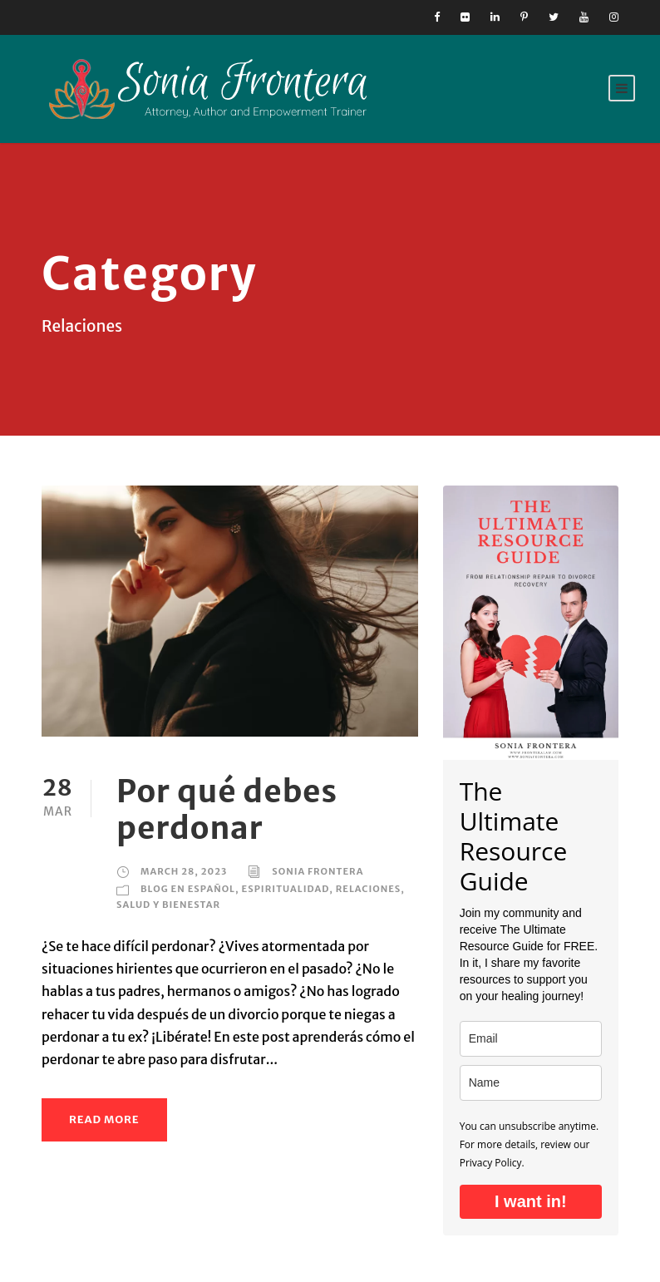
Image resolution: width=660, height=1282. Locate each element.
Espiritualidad (286, 889)
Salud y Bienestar (168, 904)
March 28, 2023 (183, 871)
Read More (104, 1119)
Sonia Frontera (317, 871)
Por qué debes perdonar (226, 809)
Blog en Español (187, 889)
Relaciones (368, 889)
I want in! (531, 1201)
